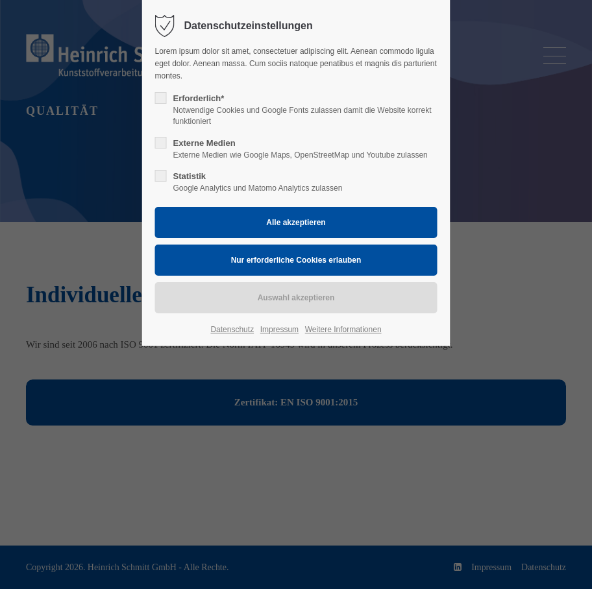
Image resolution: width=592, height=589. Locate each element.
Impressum (279, 329)
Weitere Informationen (343, 329)
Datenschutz (232, 329)
